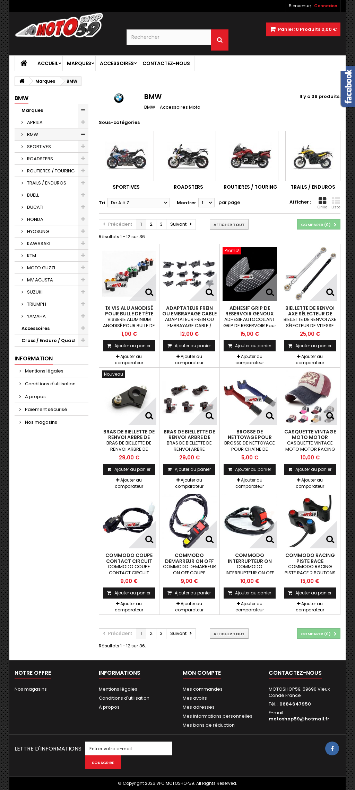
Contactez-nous (166, 63)
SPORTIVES (38, 146)
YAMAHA (36, 316)
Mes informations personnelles (217, 716)
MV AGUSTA (39, 280)
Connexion (325, 6)
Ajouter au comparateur (129, 359)
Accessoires (117, 63)
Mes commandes (203, 689)
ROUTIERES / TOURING (50, 171)
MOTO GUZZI (40, 267)
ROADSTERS (39, 158)
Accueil (47, 63)
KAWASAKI (38, 243)
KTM (31, 255)
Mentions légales (43, 371)
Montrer (186, 202)
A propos (35, 396)
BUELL (32, 195)
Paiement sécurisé (45, 409)
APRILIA (34, 122)
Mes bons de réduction (209, 725)
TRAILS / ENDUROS (46, 183)
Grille (322, 203)
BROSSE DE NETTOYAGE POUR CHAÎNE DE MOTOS (249, 437)
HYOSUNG (37, 231)
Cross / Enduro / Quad (48, 340)
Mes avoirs (195, 698)
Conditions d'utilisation (50, 383)
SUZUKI (34, 292)
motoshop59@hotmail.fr (299, 719)
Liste (335, 203)
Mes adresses (199, 707)
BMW (32, 134)
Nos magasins (40, 422)
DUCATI (34, 207)
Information (34, 358)
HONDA (34, 219)
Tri (102, 202)
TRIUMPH (36, 304)
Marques (79, 63)
